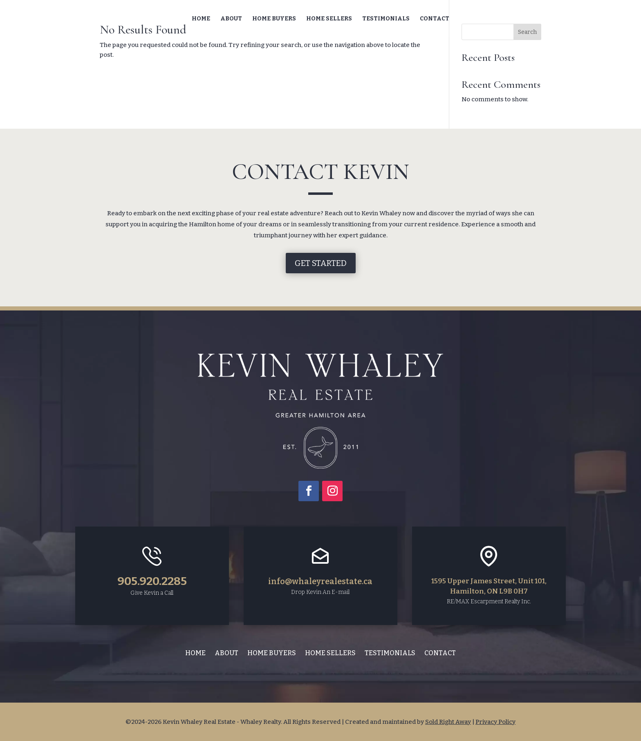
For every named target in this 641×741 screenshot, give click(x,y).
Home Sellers (329, 19)
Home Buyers (274, 19)
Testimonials (386, 19)
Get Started (321, 263)
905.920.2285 (152, 581)
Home (201, 19)
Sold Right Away (448, 721)
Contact (434, 19)
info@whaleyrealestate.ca (320, 581)
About (231, 19)
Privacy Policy (495, 721)
